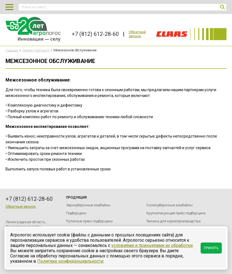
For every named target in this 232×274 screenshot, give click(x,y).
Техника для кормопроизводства (173, 221)
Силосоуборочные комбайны (169, 205)
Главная (12, 50)
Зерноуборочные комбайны (88, 205)
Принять (211, 248)
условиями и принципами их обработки (152, 245)
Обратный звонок (137, 34)
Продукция (76, 197)
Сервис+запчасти (35, 50)
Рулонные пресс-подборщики (89, 221)
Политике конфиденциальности (70, 261)
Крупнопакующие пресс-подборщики (176, 213)
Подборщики (76, 213)
